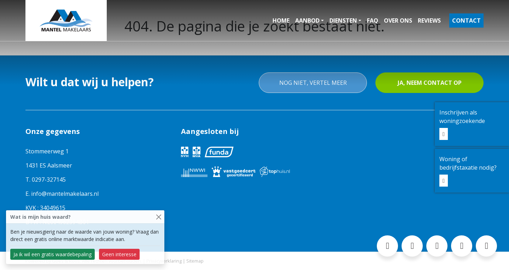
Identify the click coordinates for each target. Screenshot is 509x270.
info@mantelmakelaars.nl (65, 194)
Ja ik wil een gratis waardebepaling (52, 254)
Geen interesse (119, 254)
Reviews (429, 20)
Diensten (343, 20)
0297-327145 (49, 179)
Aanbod (307, 20)
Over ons (398, 20)
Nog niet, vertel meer (313, 83)
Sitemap (195, 261)
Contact (466, 20)
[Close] (158, 217)
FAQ (372, 20)
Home (281, 20)
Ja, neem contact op (430, 83)
